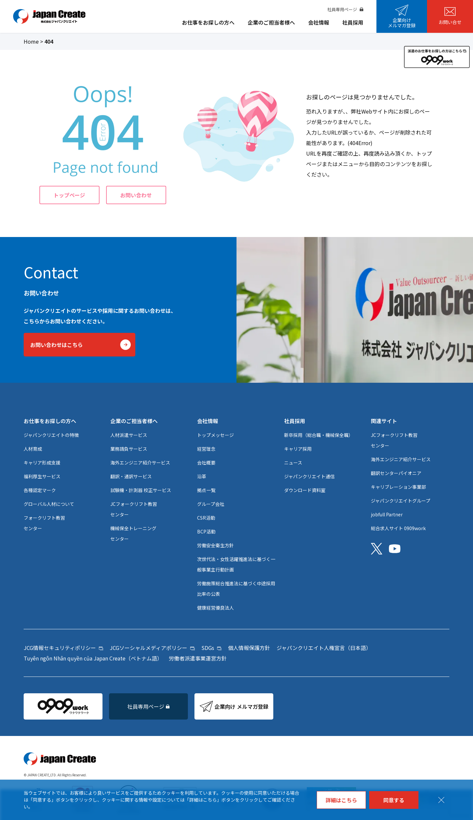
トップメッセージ (215, 435)
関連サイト (384, 421)
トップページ (69, 195)
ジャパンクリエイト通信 (309, 476)
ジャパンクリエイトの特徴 (51, 435)
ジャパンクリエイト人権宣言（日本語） (324, 648)
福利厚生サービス (42, 476)
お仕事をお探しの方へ (208, 22)
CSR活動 (206, 517)
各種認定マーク (40, 490)
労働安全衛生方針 (215, 545)
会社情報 (318, 22)
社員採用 (352, 22)
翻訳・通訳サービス (131, 476)
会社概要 (206, 462)
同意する (393, 800)
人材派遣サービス (128, 435)
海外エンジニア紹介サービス (140, 462)
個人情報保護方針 (249, 648)
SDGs (211, 648)
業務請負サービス (128, 448)
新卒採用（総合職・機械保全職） (318, 435)
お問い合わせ (136, 195)
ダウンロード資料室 (305, 490)
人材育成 (33, 448)
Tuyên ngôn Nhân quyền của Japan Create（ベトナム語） (93, 658)
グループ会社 (210, 504)
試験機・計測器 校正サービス (140, 490)
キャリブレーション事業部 (398, 487)
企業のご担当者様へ (271, 22)
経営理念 (206, 448)
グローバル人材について (49, 504)
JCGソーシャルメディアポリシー (152, 648)
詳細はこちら (341, 800)
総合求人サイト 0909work (398, 528)
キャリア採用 (298, 448)
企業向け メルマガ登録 (234, 706)
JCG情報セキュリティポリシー (63, 648)
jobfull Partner (387, 514)
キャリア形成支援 (42, 462)
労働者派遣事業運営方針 (198, 658)
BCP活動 (206, 531)
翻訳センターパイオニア (396, 473)
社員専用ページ (345, 9)
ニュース (293, 462)
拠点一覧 (206, 490)
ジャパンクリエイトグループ (400, 500)
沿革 (201, 476)
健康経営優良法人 (215, 607)
